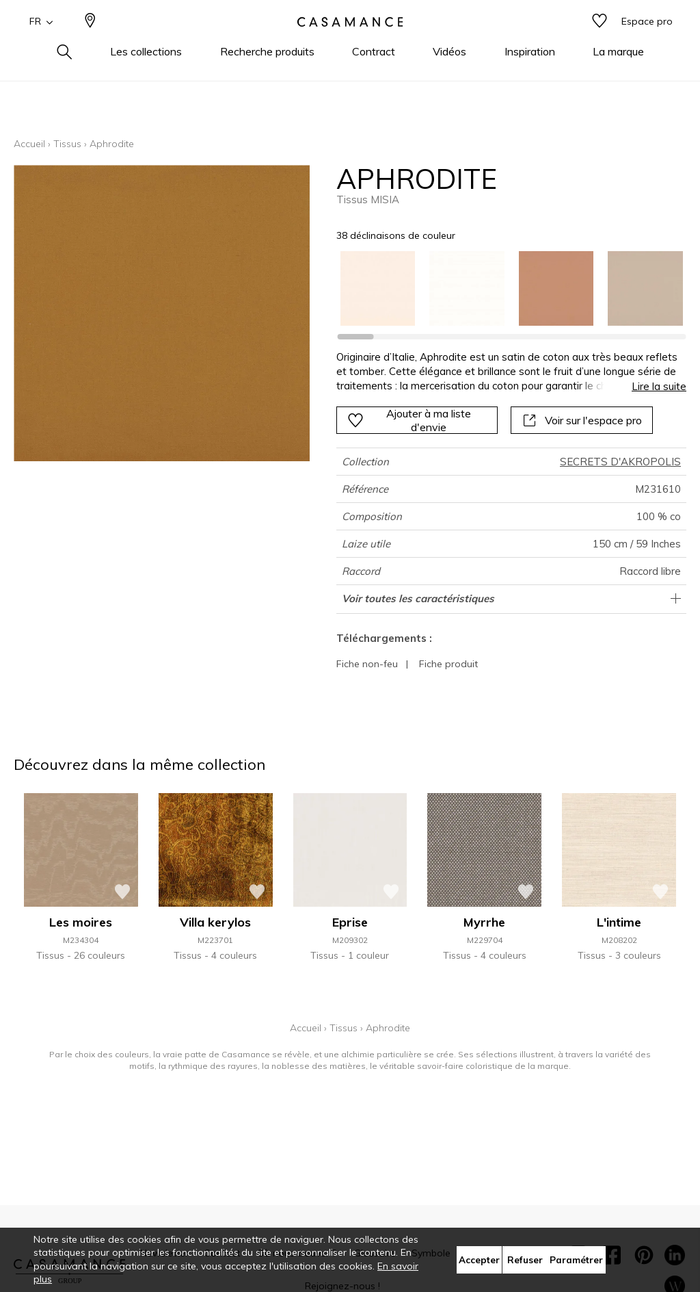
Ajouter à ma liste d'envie (409, 420)
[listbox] (504, 288)
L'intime (619, 922)
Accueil (29, 144)
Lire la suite (659, 386)
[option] (378, 288)
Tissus (67, 144)
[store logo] (350, 43)
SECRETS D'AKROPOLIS (620, 461)
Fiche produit (448, 664)
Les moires (80, 922)
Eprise (350, 922)
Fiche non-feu (367, 664)
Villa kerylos (215, 922)
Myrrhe (484, 922)
